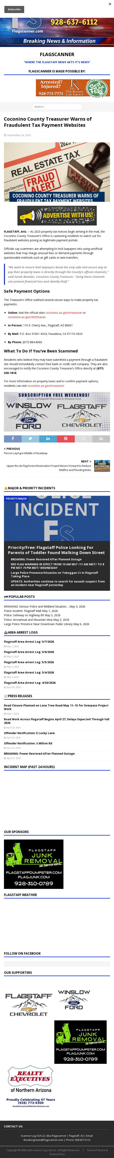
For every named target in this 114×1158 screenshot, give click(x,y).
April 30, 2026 (14, 687)
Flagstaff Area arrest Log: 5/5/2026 (29, 662)
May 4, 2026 (13, 676)
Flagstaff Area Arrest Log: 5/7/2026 (29, 641)
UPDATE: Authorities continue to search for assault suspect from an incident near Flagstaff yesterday (58, 583)
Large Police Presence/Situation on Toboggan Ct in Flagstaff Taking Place (54, 574)
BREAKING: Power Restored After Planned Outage (46, 559)
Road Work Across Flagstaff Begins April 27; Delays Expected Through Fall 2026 (56, 721)
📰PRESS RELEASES (18, 696)
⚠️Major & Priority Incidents (29, 488)
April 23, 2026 (14, 727)
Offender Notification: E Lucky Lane (29, 733)
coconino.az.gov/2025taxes (26, 317)
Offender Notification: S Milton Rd (28, 743)
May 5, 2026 (13, 666)
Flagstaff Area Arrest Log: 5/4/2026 (29, 672)
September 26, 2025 (19, 135)
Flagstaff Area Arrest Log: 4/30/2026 (30, 683)
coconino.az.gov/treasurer (64, 313)
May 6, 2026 (13, 656)
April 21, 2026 (14, 758)
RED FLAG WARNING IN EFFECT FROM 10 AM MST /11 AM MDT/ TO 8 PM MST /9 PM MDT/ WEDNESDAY (57, 566)
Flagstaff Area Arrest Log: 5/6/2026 (29, 652)
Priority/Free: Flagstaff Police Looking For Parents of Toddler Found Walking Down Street (56, 550)
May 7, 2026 (13, 646)
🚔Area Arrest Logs (21, 632)
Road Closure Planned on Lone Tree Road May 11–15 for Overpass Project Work (56, 707)
